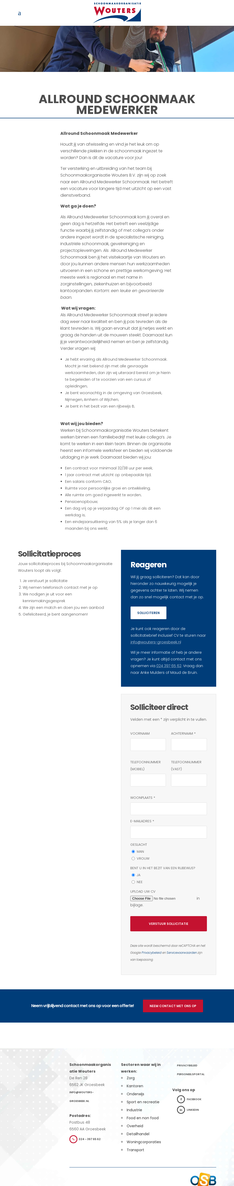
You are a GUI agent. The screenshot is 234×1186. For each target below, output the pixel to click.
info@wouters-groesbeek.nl (156, 642)
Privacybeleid (152, 953)
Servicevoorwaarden (182, 953)
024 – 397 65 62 (85, 1139)
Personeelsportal (191, 1074)
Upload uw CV (143, 891)
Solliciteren (148, 613)
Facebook (189, 1099)
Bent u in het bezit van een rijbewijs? (162, 868)
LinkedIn (188, 1110)
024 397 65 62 (168, 665)
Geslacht (138, 844)
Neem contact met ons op (173, 1006)
